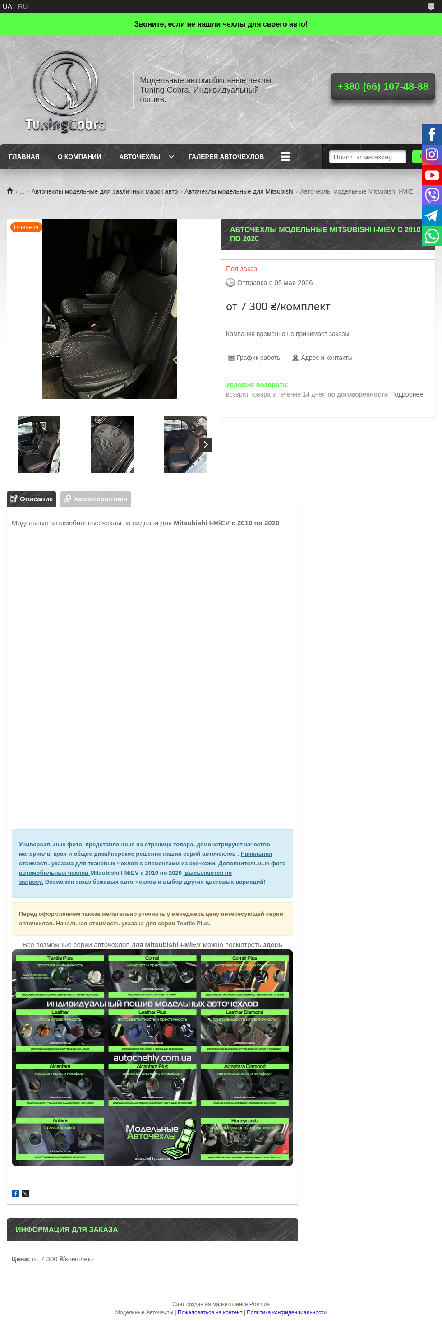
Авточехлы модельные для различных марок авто (105, 191)
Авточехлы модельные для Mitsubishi (239, 191)
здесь (272, 944)
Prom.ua (259, 1304)
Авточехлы (139, 156)
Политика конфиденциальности (287, 1312)
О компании (79, 156)
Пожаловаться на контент (210, 1312)
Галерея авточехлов (226, 156)
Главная (24, 156)
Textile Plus (193, 923)
